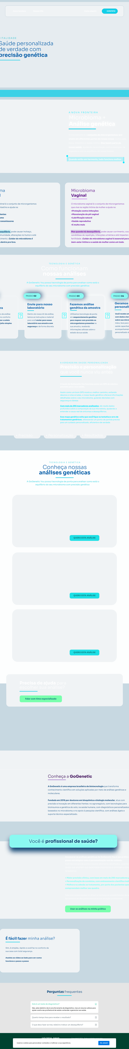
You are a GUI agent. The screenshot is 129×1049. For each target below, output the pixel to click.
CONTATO (111, 11)
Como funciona (19, 11)
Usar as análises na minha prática (88, 909)
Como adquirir (90, 11)
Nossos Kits (38, 11)
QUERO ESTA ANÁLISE (84, 538)
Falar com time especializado (40, 698)
